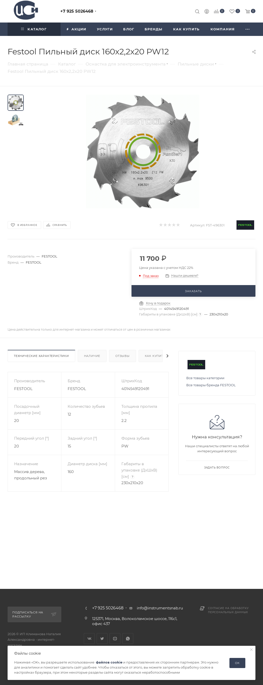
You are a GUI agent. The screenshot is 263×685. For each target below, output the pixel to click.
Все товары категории (205, 378)
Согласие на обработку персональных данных (228, 610)
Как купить (155, 356)
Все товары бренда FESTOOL (211, 385)
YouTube (115, 638)
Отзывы (122, 356)
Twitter (102, 638)
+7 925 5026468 (76, 11)
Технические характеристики (41, 356)
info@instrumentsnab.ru (160, 608)
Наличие (92, 356)
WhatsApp (127, 638)
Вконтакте (89, 638)
